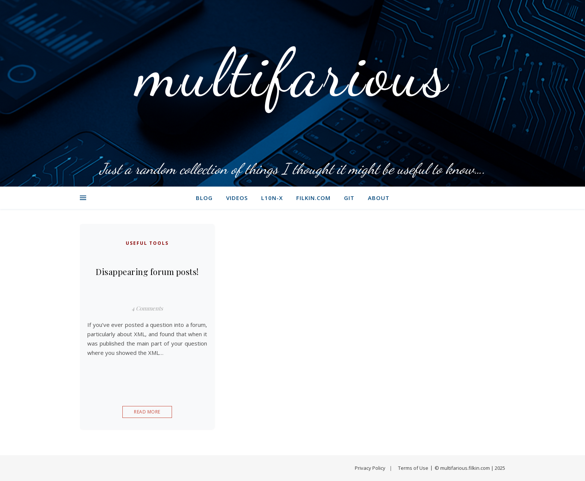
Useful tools (147, 243)
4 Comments (147, 308)
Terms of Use (413, 468)
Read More (147, 412)
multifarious (292, 73)
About (379, 198)
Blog (204, 198)
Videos (237, 198)
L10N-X (272, 198)
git (349, 198)
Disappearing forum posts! (147, 271)
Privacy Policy (370, 468)
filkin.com (313, 198)
